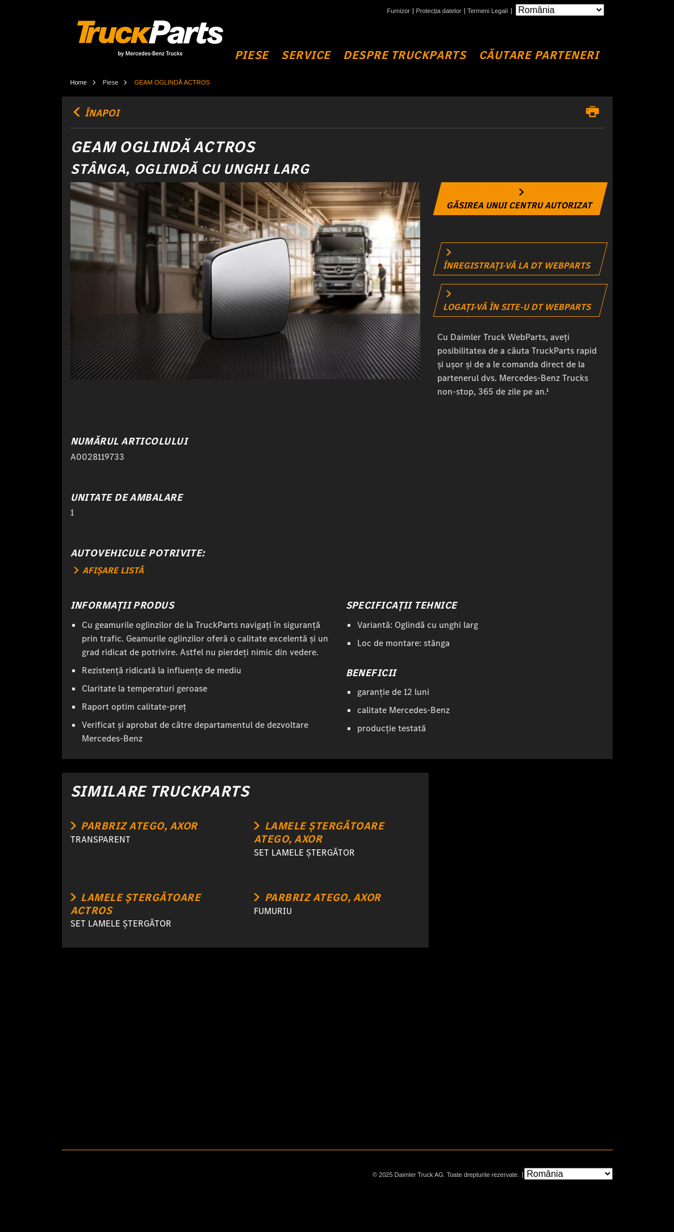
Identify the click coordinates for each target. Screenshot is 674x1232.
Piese (252, 55)
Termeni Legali (487, 11)
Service (305, 55)
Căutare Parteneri (539, 55)
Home (78, 82)
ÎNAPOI (95, 113)
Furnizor (398, 11)
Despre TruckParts (404, 55)
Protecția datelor (438, 11)
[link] (520, 198)
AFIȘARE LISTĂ (109, 570)
